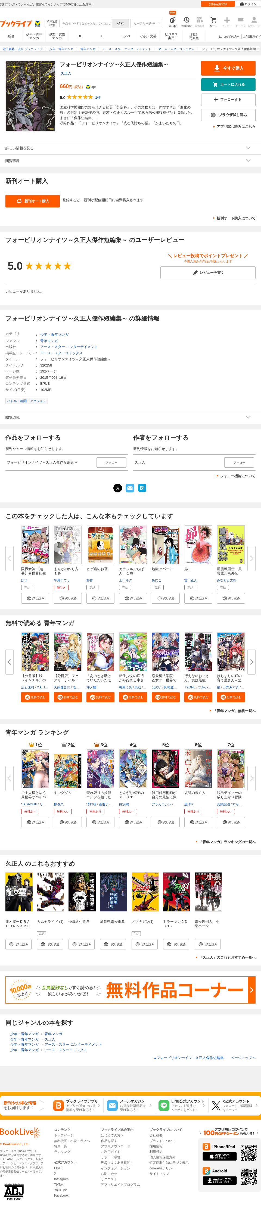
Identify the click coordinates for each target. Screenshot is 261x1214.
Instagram (61, 1179)
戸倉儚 (179, 804)
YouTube (60, 1190)
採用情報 (156, 1146)
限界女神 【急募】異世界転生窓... (33, 573)
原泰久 (59, 804)
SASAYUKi (29, 804)
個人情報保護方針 (163, 1157)
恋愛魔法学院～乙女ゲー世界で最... (164, 680)
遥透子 (103, 804)
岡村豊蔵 (170, 687)
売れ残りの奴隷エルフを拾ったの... (98, 797)
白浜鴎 (124, 804)
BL (80, 36)
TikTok (58, 1185)
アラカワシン (161, 804)
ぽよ (24, 580)
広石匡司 (27, 687)
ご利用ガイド (252, 36)
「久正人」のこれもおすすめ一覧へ (227, 957)
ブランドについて (163, 1141)
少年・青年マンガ (34, 36)
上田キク (125, 580)
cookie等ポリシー (162, 1168)
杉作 (89, 580)
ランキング (62, 1152)
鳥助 (138, 687)
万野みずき (231, 687)
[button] (35, 598)
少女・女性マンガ (57, 36)
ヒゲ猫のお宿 (97, 569)
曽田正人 (190, 580)
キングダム (63, 793)
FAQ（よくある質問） (117, 1163)
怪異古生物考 (79, 922)
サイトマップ (159, 1174)
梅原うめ (125, 687)
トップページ (64, 1135)
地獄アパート (162, 569)
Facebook (61, 1195)
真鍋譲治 (223, 804)
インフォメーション (115, 1168)
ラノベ (125, 36)
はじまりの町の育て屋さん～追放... (229, 680)
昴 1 (187, 569)
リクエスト (109, 1179)
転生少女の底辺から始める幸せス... (131, 680)
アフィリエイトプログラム (120, 1185)
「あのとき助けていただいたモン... (98, 680)
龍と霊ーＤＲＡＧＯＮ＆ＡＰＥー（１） (17, 926)
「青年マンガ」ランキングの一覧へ (227, 842)
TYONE (189, 687)
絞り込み (52, 23)
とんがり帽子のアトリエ (131, 795)
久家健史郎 (62, 687)
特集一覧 (60, 1146)
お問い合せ (109, 1174)
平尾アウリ (62, 580)
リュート (46, 804)
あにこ (156, 580)
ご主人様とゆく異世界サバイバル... (33, 797)
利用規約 (156, 1152)
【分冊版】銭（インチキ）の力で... (33, 680)
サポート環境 (110, 1157)
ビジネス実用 (171, 36)
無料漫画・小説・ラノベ (72, 1141)
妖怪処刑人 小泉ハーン (207, 924)
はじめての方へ (229, 36)
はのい (156, 687)
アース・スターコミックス (61, 353)
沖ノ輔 (91, 687)
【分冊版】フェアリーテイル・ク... (66, 680)
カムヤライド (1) (50, 922)
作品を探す (109, 1141)
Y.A (39, 687)
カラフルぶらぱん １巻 (131, 571)
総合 (11, 36)
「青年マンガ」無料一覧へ (234, 711)
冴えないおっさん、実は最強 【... (196, 680)
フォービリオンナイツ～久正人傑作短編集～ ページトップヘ (205, 1058)
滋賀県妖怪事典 (112, 922)
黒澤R (188, 804)
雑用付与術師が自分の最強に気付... (164, 797)
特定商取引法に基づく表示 (169, 1163)
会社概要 (156, 1135)
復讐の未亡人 (195, 793)
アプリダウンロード (115, 1146)
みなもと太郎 (227, 580)
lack (47, 687)
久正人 (66, 73)
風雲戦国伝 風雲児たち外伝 (229, 571)
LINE (57, 1168)
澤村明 (91, 804)
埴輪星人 (79, 687)
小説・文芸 (148, 36)
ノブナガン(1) (143, 922)
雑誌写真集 (194, 36)
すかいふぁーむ (209, 687)
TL (102, 36)
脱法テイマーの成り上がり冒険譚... (229, 797)
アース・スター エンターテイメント (69, 347)
